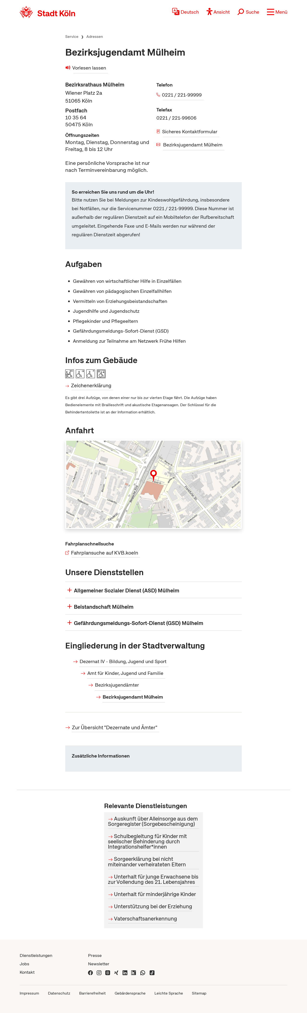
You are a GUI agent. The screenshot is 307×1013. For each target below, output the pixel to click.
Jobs (24, 964)
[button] (277, 12)
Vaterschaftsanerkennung (145, 918)
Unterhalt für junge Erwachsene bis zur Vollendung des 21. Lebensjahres (153, 879)
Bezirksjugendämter (117, 685)
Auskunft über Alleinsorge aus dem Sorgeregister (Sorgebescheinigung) (153, 821)
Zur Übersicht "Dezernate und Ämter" (114, 727)
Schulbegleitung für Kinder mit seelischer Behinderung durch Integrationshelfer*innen (147, 841)
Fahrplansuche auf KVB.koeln (105, 553)
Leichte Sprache (168, 993)
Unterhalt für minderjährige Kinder (155, 894)
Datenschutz (59, 993)
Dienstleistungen (36, 955)
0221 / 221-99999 (182, 95)
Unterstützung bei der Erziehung (153, 906)
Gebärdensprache (130, 993)
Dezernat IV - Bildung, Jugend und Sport (123, 661)
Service (71, 36)
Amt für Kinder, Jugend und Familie (125, 673)
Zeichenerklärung (91, 385)
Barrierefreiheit (92, 993)
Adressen (94, 36)
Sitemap (199, 993)
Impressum (29, 993)
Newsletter (98, 964)
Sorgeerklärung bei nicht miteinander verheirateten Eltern (147, 862)
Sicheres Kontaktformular (190, 131)
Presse (95, 955)
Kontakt (27, 972)
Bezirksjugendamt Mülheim (193, 145)
